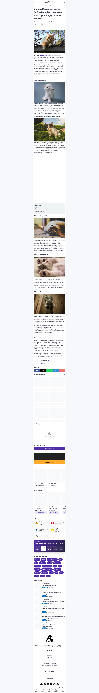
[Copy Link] (62, 370)
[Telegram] (56, 370)
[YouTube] (54, 684)
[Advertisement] (9, 22)
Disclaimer (52, 687)
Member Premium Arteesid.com (39, 507)
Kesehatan (37, 566)
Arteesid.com (43, 55)
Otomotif (37, 569)
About (37, 687)
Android (44, 596)
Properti (37, 572)
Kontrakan (45, 587)
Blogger (43, 559)
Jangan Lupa (57, 562)
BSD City (37, 559)
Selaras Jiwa (49, 655)
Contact (42, 687)
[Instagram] (48, 684)
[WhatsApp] (49, 370)
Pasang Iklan (49, 667)
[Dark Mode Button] (64, 2)
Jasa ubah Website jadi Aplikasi (49, 665)
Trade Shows (40, 483)
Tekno (51, 572)
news (48, 576)
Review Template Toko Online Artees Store (53, 601)
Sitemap (47, 687)
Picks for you (57, 569)
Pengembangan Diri (47, 569)
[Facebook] (37, 370)
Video (61, 572)
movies (42, 576)
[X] (43, 370)
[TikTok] (51, 684)
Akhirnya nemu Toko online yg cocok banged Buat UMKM (51, 625)
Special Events (54, 483)
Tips (56, 572)
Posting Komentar (49, 448)
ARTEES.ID (49, 2)
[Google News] (58, 684)
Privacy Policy (59, 687)
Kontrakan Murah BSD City (49, 585)
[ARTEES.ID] (49, 638)
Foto (36, 562)
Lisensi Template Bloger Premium (53, 507)
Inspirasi (50, 562)
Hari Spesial (42, 562)
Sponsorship (44, 572)
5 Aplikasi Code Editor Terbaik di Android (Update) (52, 593)
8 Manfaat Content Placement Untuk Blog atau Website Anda (53, 609)
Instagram (42, 363)
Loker (55, 566)
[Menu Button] (34, 2)
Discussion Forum (49, 653)
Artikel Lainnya (49, 462)
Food (60, 559)
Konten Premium (47, 566)
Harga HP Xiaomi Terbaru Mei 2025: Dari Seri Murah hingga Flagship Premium (53, 617)
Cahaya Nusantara (52, 559)
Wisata (36, 576)
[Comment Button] (35, 24)
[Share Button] (42, 24)
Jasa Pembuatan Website (49, 663)
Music (60, 566)
